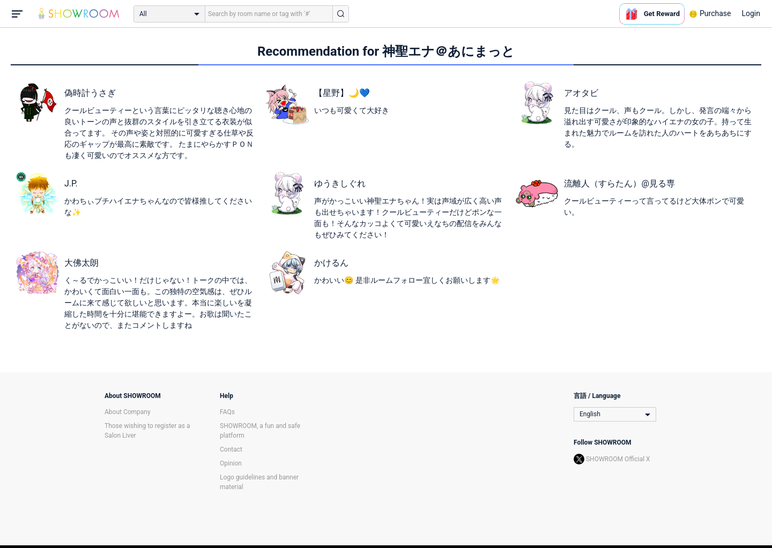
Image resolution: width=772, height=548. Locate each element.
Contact (231, 449)
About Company (128, 412)
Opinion (231, 463)
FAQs (227, 412)
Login (750, 13)
